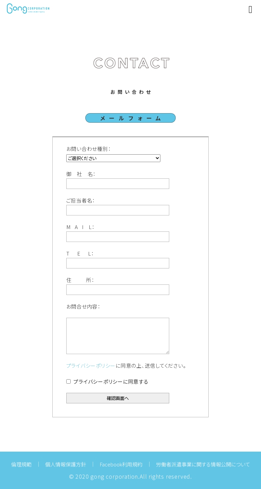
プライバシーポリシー (91, 365)
